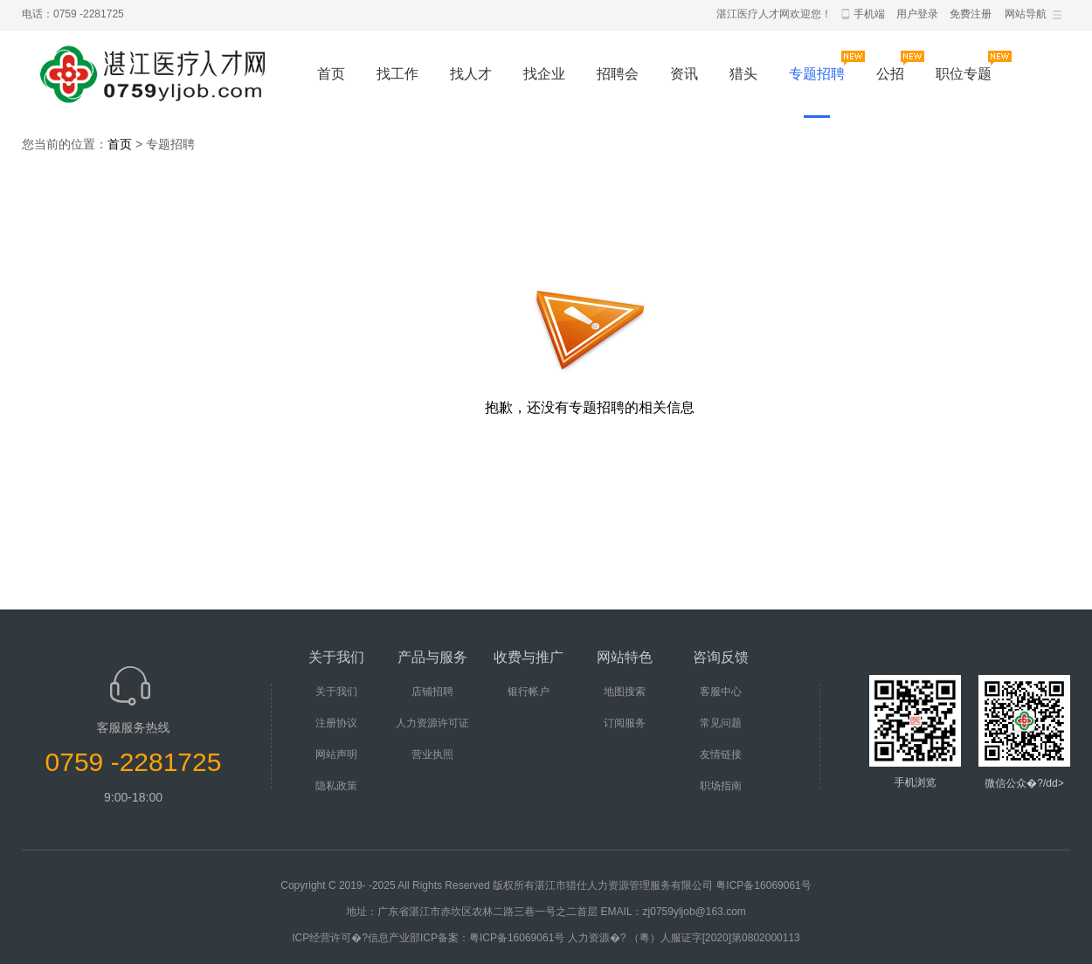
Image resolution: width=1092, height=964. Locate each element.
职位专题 (964, 73)
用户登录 (917, 14)
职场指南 (721, 786)
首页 (331, 73)
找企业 (544, 73)
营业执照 (432, 754)
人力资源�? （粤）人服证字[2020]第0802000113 (684, 938)
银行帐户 (528, 691)
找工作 (397, 73)
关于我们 (336, 691)
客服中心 (721, 691)
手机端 (869, 14)
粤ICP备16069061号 (763, 885)
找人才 (471, 73)
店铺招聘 (432, 691)
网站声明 (336, 754)
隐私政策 (336, 786)
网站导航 (1026, 14)
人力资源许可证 (432, 723)
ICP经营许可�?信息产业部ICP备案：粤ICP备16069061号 (428, 938)
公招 (890, 73)
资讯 (684, 73)
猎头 (743, 73)
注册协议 (336, 723)
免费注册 (971, 14)
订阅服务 (625, 723)
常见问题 (721, 723)
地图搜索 (625, 691)
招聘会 (618, 73)
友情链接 (721, 754)
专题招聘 (817, 73)
